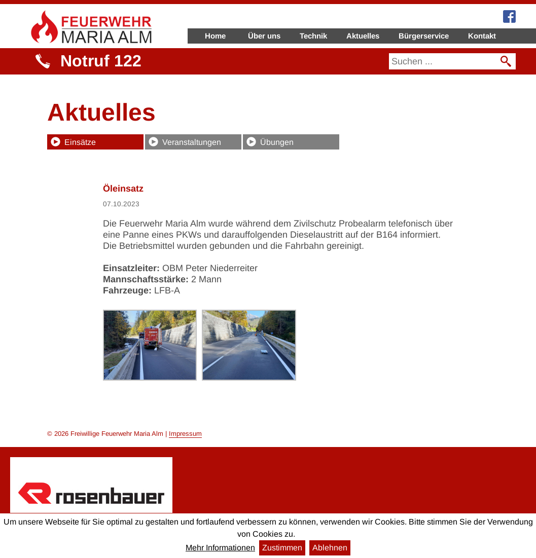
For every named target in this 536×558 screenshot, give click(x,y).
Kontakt (482, 35)
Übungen (277, 142)
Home (215, 35)
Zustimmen (282, 547)
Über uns (264, 35)
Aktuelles (362, 35)
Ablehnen (329, 547)
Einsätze (80, 142)
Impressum (185, 433)
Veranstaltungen (191, 142)
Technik (313, 35)
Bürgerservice (424, 35)
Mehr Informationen (220, 547)
